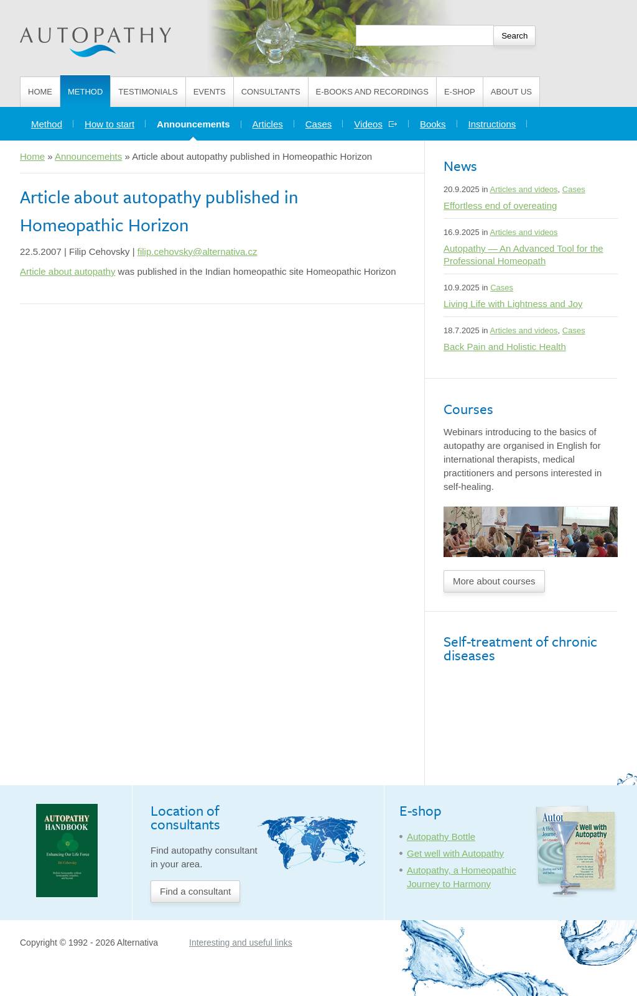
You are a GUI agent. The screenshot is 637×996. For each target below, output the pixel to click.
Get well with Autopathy (455, 853)
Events (209, 91)
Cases (318, 124)
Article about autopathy (67, 271)
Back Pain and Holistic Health (505, 346)
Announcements (199, 121)
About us (511, 91)
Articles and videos (523, 189)
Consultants (270, 91)
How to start (109, 124)
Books (433, 124)
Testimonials (147, 91)
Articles (268, 124)
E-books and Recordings (372, 91)
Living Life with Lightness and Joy (513, 303)
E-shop (459, 91)
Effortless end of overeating (500, 205)
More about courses (494, 581)
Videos (376, 124)
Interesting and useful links (240, 943)
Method (85, 91)
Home (40, 91)
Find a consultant (195, 891)
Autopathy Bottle (441, 836)
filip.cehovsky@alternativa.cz (197, 251)
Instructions (492, 124)
